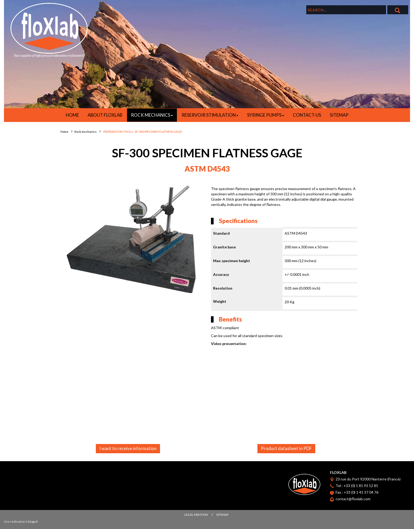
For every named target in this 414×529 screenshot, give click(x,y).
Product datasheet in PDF (286, 448)
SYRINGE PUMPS (265, 115)
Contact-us (307, 115)
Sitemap (339, 115)
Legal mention (196, 514)
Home (64, 131)
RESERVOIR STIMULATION (210, 115)
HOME (72, 115)
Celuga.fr (32, 521)
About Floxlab (105, 115)
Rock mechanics (85, 131)
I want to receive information (128, 448)
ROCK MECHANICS (152, 115)
